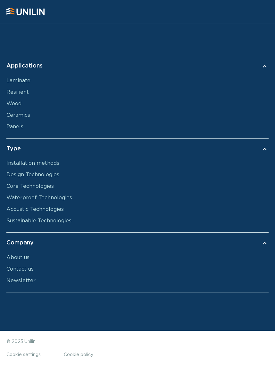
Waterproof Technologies (39, 197)
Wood (13, 103)
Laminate (18, 80)
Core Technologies (30, 186)
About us (17, 257)
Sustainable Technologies (38, 220)
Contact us (20, 269)
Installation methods (32, 163)
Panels (14, 126)
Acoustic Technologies (35, 209)
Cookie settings (23, 355)
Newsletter (21, 280)
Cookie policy (78, 355)
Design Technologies (32, 174)
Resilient (17, 92)
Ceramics (18, 115)
